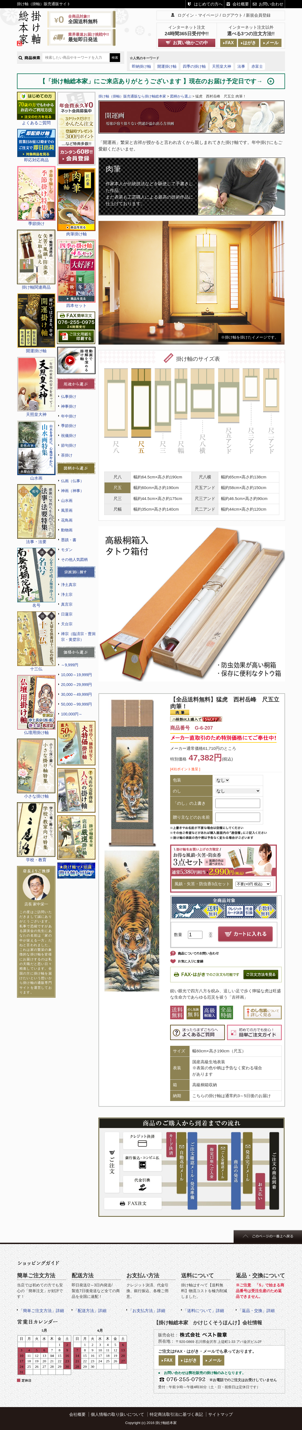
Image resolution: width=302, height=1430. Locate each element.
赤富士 (257, 66)
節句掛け (68, 445)
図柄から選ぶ (180, 96)
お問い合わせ (271, 4)
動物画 (66, 530)
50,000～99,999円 (76, 704)
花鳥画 (66, 520)
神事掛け (68, 406)
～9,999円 (69, 665)
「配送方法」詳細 (90, 1310)
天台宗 (66, 624)
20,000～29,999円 (76, 684)
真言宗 (66, 604)
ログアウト (232, 15)
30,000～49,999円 (76, 694)
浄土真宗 (68, 584)
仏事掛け (68, 396)
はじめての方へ (208, 4)
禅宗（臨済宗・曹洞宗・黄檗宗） (78, 637)
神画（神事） (72, 490)
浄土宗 (66, 594)
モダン (66, 549)
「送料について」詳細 (203, 1310)
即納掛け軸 (141, 66)
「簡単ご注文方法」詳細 (41, 1310)
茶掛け (66, 455)
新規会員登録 (258, 15)
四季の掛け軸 (194, 66)
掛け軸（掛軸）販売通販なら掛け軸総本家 (132, 96)
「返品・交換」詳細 (256, 1310)
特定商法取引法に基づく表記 (176, 1414)
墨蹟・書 (68, 540)
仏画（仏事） (72, 481)
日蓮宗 (66, 614)
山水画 (66, 500)
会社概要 (241, 4)
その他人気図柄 (74, 559)
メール (271, 42)
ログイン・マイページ (198, 15)
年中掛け (68, 416)
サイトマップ (220, 1414)
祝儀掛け (68, 435)
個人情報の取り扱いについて (117, 1414)
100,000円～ (71, 714)
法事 (241, 66)
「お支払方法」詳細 (146, 1310)
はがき (249, 42)
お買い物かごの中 (190, 42)
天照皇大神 (221, 66)
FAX (229, 42)
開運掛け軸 (166, 66)
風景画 (66, 510)
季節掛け (68, 426)
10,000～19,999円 (76, 675)
